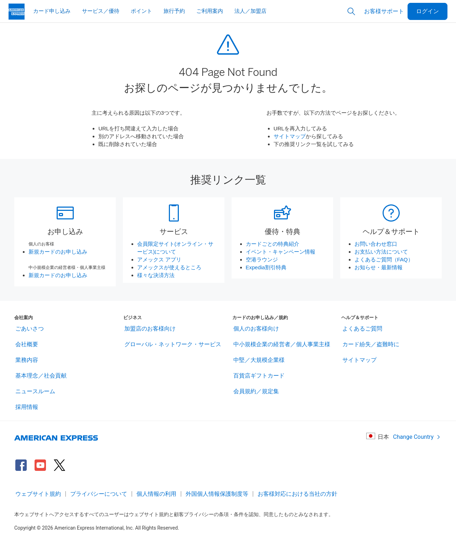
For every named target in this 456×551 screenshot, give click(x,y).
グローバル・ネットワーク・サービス (172, 344)
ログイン (427, 11)
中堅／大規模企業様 (259, 360)
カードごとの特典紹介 (272, 244)
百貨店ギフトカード (259, 375)
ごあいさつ (29, 328)
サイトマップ (290, 136)
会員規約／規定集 (256, 391)
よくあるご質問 (362, 328)
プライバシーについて (98, 493)
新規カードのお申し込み (57, 252)
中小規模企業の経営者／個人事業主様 (281, 344)
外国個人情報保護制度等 (217, 493)
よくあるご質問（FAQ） (383, 259)
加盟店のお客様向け (150, 328)
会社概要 (26, 344)
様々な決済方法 (156, 275)
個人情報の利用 (156, 493)
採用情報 (26, 407)
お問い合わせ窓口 (375, 244)
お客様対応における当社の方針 (297, 493)
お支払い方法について (381, 252)
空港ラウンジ (262, 259)
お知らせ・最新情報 (378, 267)
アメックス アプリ (159, 259)
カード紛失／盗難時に (370, 344)
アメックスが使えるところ (169, 267)
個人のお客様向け (256, 328)
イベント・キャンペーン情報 (280, 252)
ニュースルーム (35, 391)
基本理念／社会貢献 (41, 375)
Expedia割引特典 (266, 267)
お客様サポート (384, 11)
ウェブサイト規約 (38, 493)
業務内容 (26, 360)
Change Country (417, 436)
